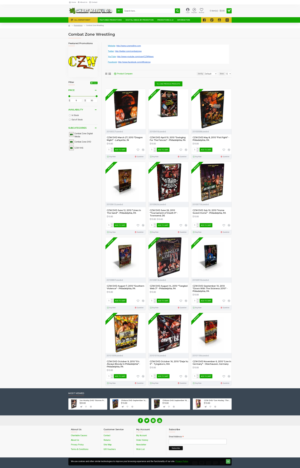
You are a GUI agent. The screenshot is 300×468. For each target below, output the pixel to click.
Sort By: (198, 74)
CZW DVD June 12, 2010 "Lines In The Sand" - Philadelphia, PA (124, 211)
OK (228, 461)
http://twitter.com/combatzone (128, 51)
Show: (223, 74)
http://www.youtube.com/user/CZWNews (135, 57)
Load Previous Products (169, 84)
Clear (95, 83)
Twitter (111, 51)
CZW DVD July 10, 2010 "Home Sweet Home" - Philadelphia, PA (209, 211)
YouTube (112, 57)
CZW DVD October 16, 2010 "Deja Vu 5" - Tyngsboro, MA (169, 362)
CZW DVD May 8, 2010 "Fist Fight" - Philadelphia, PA (211, 138)
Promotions (78, 25)
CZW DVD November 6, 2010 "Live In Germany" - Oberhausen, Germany (212, 362)
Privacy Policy (181, 461)
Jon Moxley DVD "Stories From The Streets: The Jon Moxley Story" (93, 400)
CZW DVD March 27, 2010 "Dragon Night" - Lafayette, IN (125, 138)
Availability (75, 109)
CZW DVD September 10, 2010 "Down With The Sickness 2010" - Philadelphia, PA (210, 289)
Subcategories (77, 128)
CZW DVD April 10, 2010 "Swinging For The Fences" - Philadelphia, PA (168, 138)
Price (71, 90)
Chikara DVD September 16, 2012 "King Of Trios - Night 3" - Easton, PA (175, 400)
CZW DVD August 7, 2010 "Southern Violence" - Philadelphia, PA (125, 287)
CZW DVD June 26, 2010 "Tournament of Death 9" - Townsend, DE (164, 213)
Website (111, 46)
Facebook (112, 62)
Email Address (176, 437)
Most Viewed (76, 393)
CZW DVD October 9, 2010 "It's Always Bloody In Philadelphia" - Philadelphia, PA (123, 364)
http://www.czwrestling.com (128, 46)
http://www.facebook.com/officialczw (134, 62)
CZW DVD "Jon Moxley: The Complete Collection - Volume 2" (217, 400)
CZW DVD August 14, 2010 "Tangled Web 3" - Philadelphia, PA (169, 287)
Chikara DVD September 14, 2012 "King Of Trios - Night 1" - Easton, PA (134, 400)
